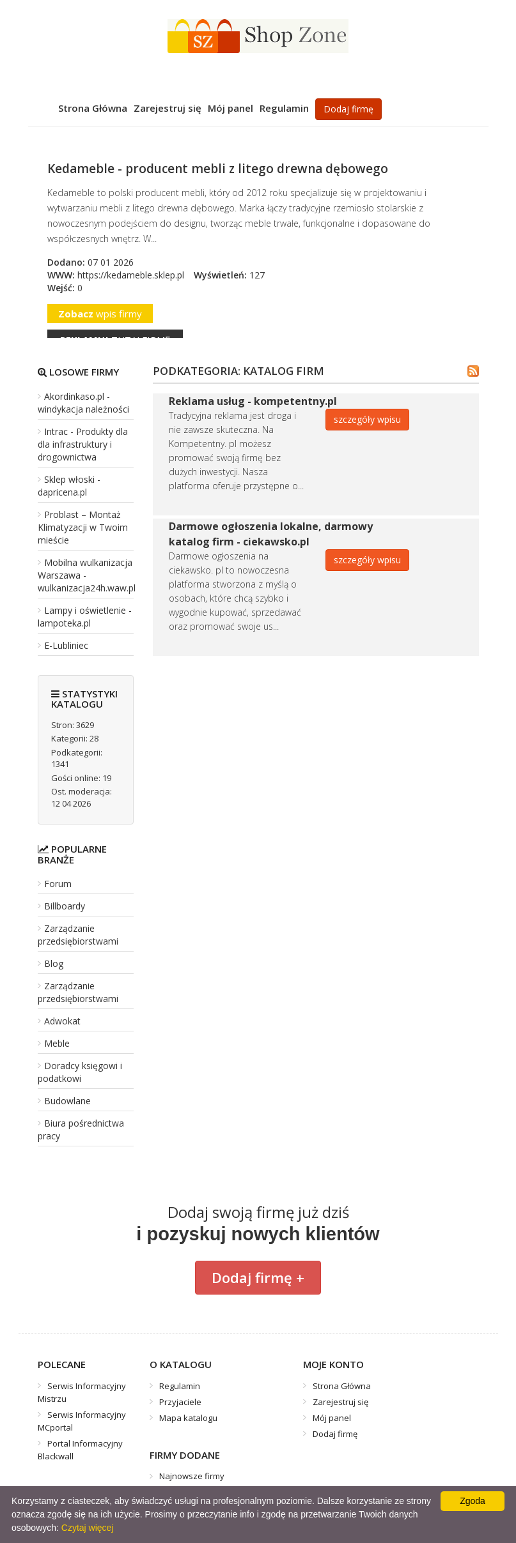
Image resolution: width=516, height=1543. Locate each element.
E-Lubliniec (66, 645)
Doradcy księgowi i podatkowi (80, 1072)
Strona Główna (92, 108)
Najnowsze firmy (191, 1476)
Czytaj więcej (87, 1528)
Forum (58, 884)
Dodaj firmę (348, 109)
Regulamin (284, 108)
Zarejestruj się (167, 108)
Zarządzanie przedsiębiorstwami (78, 934)
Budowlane (67, 1101)
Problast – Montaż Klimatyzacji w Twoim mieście (83, 527)
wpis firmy (100, 313)
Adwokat (62, 1021)
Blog (53, 963)
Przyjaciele (180, 1402)
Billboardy (64, 906)
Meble (57, 1043)
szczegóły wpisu (367, 419)
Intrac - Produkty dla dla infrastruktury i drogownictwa (83, 444)
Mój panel (230, 108)
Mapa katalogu (188, 1418)
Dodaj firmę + (258, 1277)
